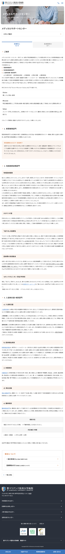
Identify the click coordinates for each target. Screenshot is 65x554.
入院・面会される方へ (8, 512)
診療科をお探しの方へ (8, 506)
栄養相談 (4, 373)
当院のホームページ (29, 284)
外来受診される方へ (8, 501)
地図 (30, 493)
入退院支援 (5, 309)
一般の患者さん (17, 459)
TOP (4, 17)
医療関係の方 (18, 465)
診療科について (17, 45)
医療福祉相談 (6, 347)
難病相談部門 (6, 408)
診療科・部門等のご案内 (13, 17)
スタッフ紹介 (8, 34)
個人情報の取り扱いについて (29, 523)
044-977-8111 (10, 289)
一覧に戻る (8, 475)
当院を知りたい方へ (7, 517)
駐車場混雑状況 (40, 552)
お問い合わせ (57, 552)
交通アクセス (24, 552)
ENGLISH (8, 552)
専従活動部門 (6, 393)
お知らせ (41, 523)
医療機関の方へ (48, 45)
